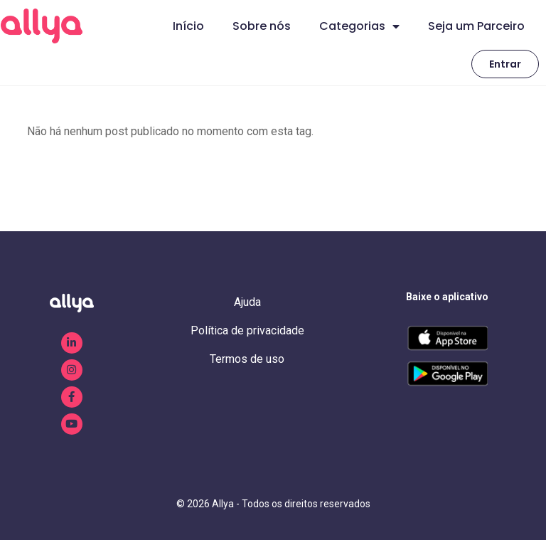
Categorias (359, 26)
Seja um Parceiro (476, 26)
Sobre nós (261, 26)
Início (188, 26)
